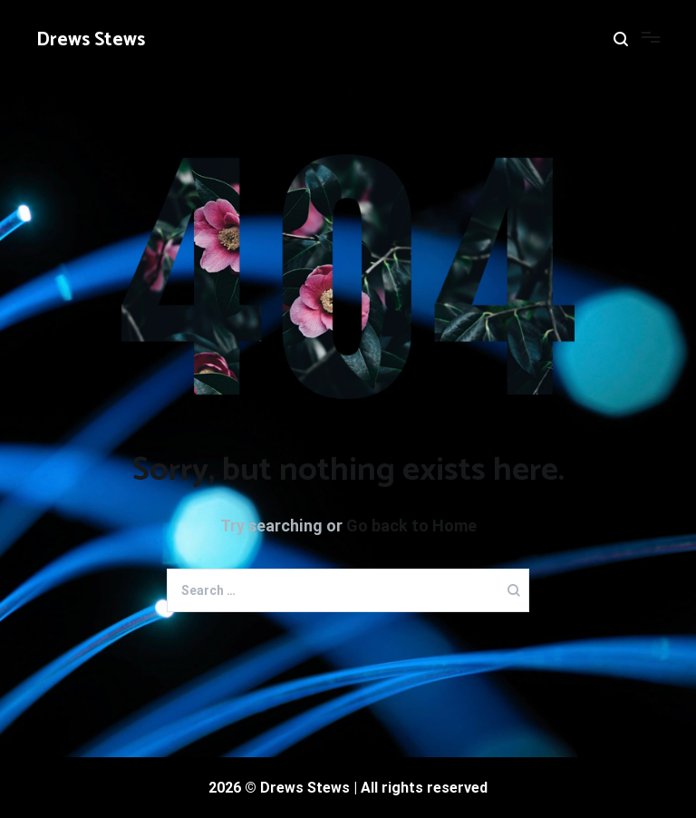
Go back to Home (411, 525)
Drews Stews (90, 39)
